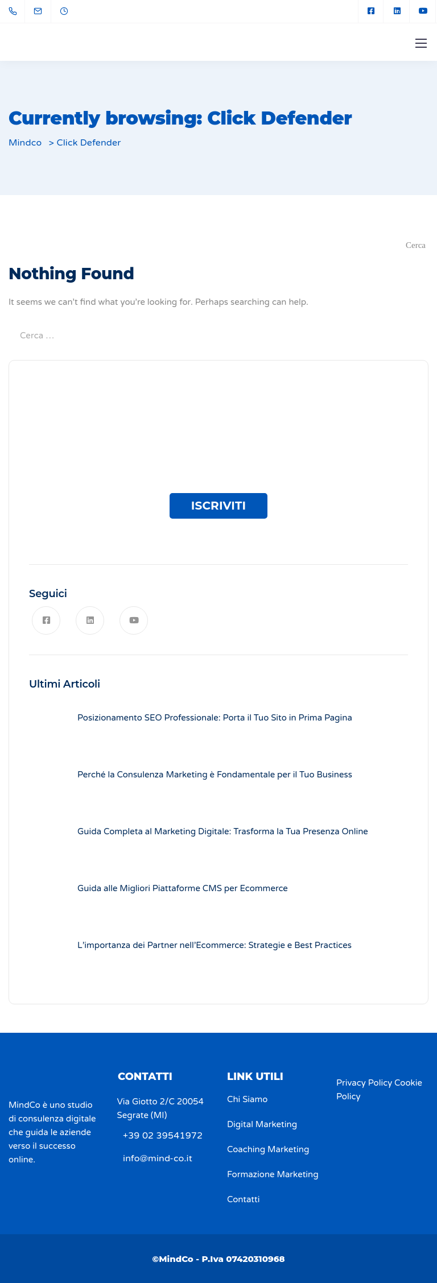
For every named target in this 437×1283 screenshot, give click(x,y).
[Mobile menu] (421, 43)
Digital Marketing (262, 1124)
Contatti (243, 1199)
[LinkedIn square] (397, 11)
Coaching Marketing (268, 1149)
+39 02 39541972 (163, 1135)
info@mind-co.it (157, 1158)
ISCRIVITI (218, 505)
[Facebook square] (371, 11)
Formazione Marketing (273, 1174)
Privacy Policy (364, 1083)
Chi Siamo (247, 1099)
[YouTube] (423, 11)
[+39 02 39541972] (15, 11)
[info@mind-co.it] (45, 11)
